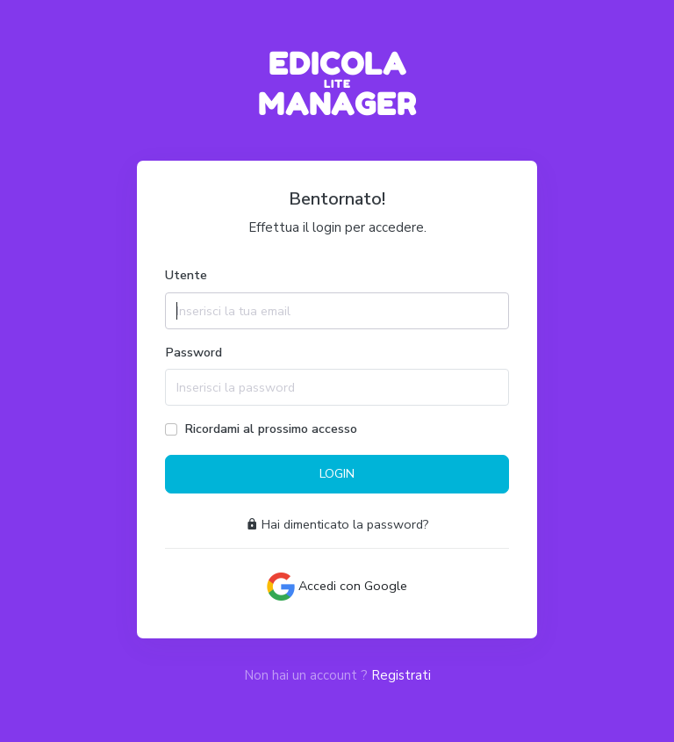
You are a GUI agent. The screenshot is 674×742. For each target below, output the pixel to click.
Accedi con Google (337, 587)
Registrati (401, 675)
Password (193, 352)
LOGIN (337, 473)
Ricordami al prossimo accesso (270, 428)
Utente (186, 275)
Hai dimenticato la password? (337, 524)
